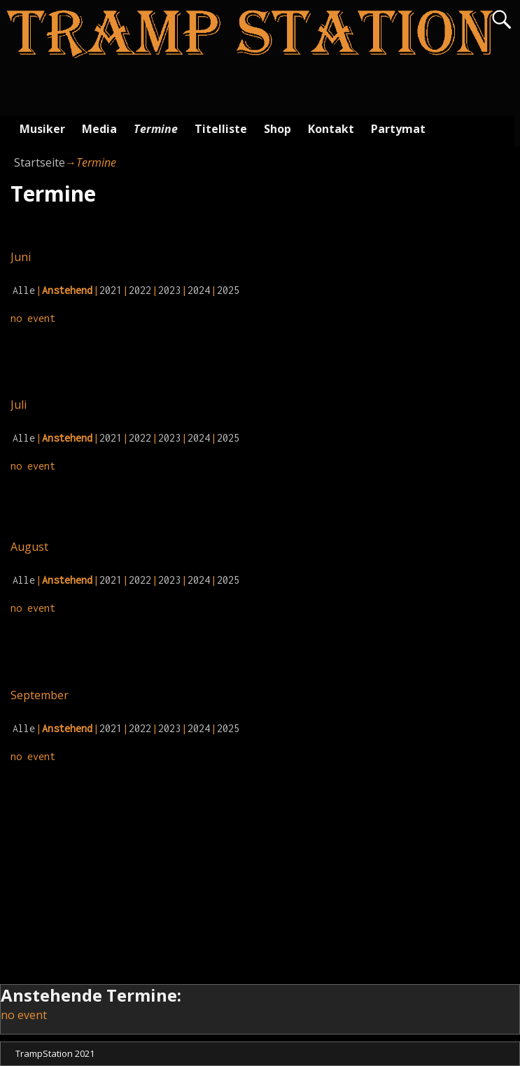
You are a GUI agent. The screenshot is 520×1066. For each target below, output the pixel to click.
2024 (199, 290)
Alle (24, 290)
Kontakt (331, 128)
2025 (228, 290)
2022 (140, 290)
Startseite (39, 162)
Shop (277, 128)
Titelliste (221, 128)
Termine (156, 128)
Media (99, 128)
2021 (110, 290)
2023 (169, 290)
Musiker (42, 128)
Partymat (398, 128)
